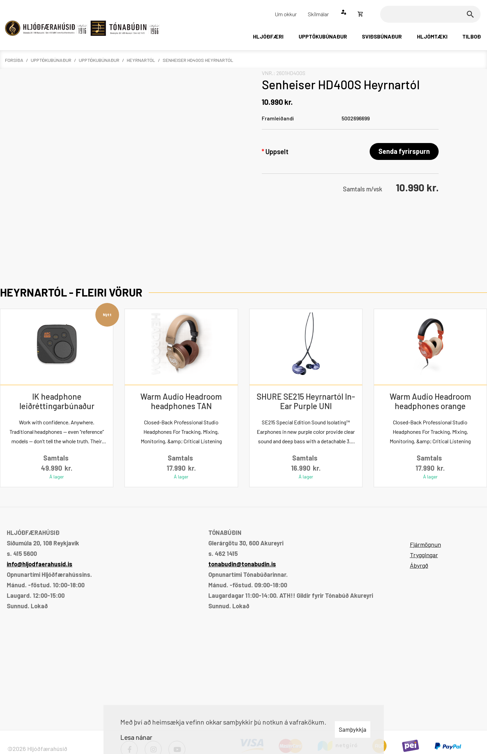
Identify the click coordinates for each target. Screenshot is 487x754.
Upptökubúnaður (51, 60)
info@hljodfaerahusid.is (39, 564)
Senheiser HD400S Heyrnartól (198, 60)
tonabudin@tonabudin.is (242, 564)
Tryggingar (424, 555)
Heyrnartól (141, 60)
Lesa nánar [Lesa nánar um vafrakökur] (136, 737)
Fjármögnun (425, 544)
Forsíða (14, 60)
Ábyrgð (419, 565)
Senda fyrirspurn (404, 151)
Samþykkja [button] (352, 729)
